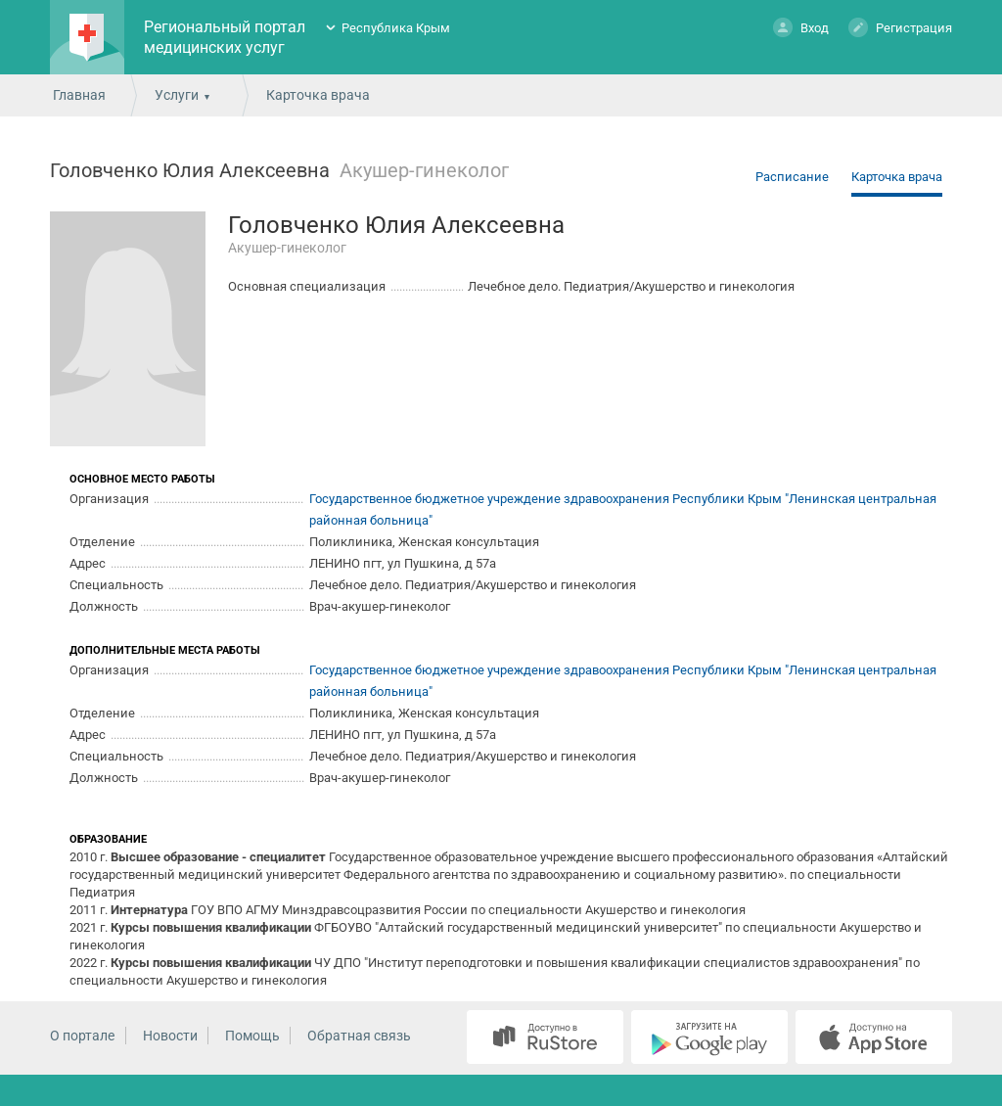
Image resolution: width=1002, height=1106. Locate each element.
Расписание (792, 176)
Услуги (177, 95)
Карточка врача (896, 176)
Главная (79, 95)
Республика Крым (396, 28)
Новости (170, 1035)
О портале (82, 1035)
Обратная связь (359, 1035)
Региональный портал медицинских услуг (224, 37)
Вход (801, 27)
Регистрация (900, 27)
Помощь (252, 1035)
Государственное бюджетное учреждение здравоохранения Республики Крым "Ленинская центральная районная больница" (622, 509)
